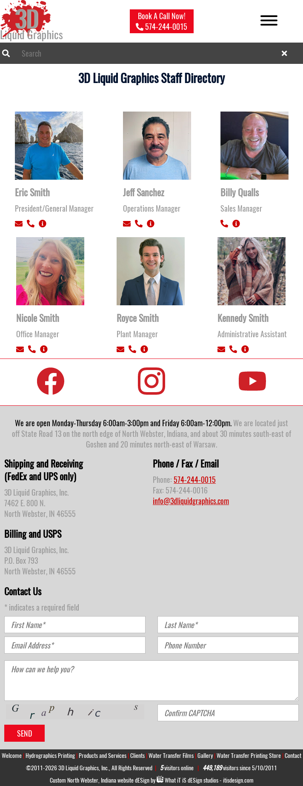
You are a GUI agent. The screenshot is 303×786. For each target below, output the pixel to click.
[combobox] (151, 53)
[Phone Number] (228, 645)
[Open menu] (269, 21)
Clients (137, 755)
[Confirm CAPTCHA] (228, 712)
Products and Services (102, 755)
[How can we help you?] (151, 680)
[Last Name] (228, 624)
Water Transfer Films (171, 755)
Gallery (205, 755)
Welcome (12, 755)
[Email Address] (75, 645)
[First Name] (75, 624)
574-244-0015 (195, 479)
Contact (293, 755)
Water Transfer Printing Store (249, 755)
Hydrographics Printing (50, 755)
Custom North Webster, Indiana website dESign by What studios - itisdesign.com (152, 780)
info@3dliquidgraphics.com (191, 501)
